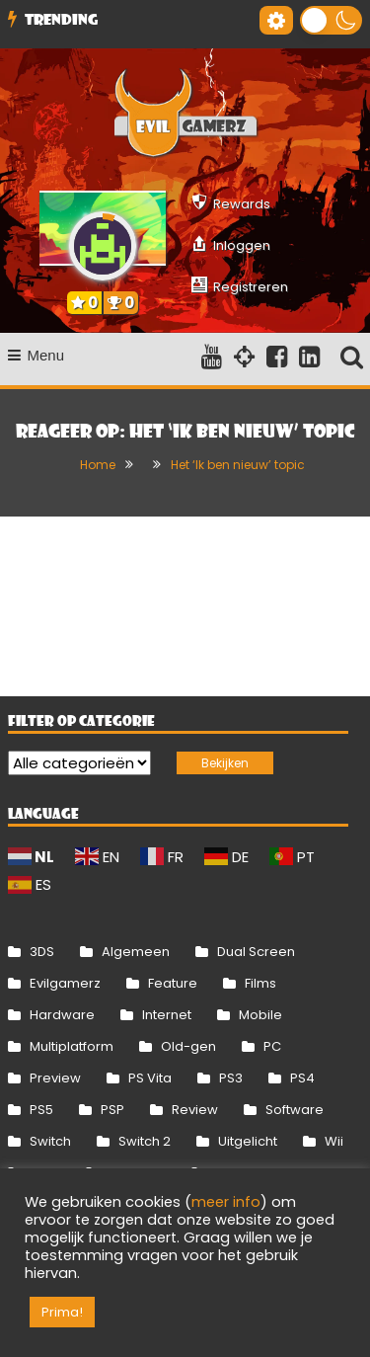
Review (195, 1109)
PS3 (231, 1078)
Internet (166, 1014)
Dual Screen (256, 951)
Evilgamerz (65, 983)
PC (272, 1046)
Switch (50, 1141)
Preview (55, 1078)
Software (294, 1109)
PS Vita (150, 1078)
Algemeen (136, 951)
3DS (42, 951)
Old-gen (188, 1046)
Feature (172, 983)
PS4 (302, 1078)
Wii (334, 1141)
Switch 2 (144, 1141)
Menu (36, 355)
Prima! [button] (62, 1312)
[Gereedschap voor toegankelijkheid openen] (276, 20)
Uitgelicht (247, 1141)
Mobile (260, 1014)
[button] (331, 20)
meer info (225, 1202)
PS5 (41, 1109)
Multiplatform (71, 1046)
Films (260, 983)
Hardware (62, 1014)
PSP (112, 1109)
